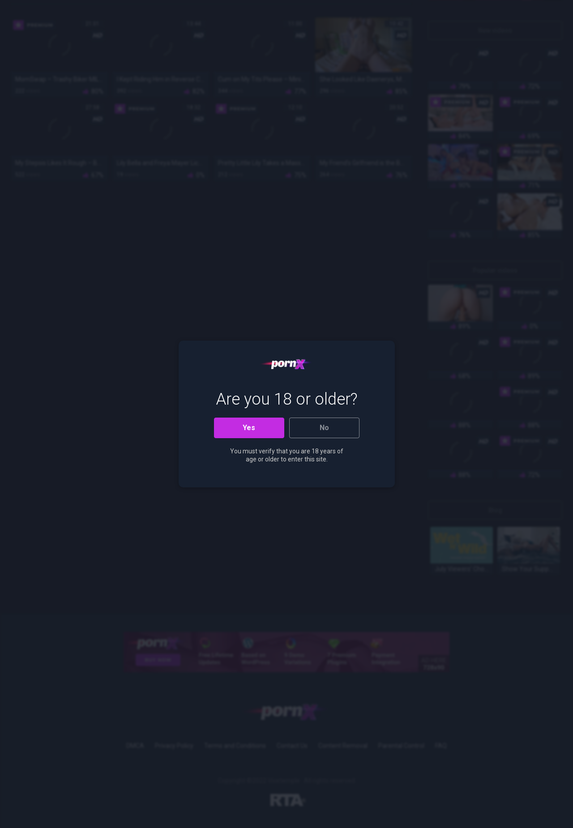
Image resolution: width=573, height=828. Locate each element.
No (324, 427)
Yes (249, 427)
